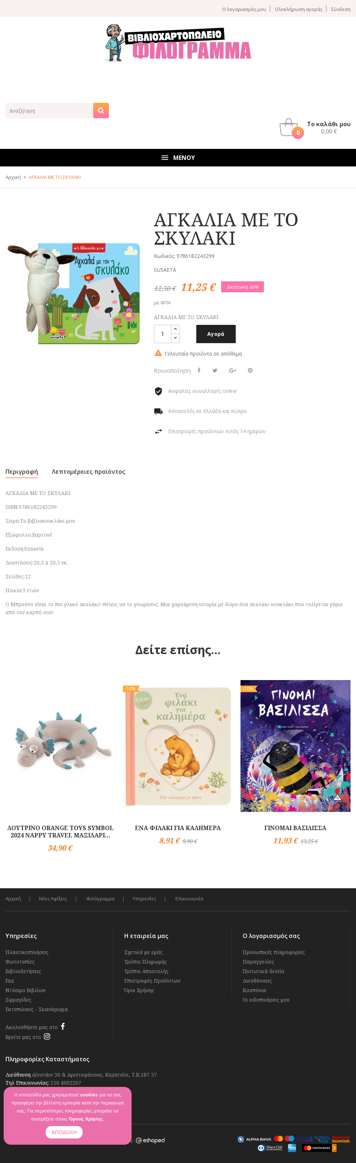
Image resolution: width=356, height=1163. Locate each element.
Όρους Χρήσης (86, 1119)
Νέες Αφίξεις (53, 899)
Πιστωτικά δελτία (263, 971)
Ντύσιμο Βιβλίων (25, 990)
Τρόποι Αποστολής (146, 971)
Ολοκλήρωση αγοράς (298, 9)
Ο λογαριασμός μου (244, 9)
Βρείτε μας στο (23, 1036)
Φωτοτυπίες (20, 961)
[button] (317, 127)
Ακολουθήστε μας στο (31, 1027)
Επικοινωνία (189, 899)
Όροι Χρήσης (139, 990)
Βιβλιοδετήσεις (23, 971)
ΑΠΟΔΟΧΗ (64, 1132)
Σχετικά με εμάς (143, 952)
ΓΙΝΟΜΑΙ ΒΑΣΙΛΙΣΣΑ (295, 828)
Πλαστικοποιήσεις (27, 952)
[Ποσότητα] (162, 334)
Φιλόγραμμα (100, 899)
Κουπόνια (254, 990)
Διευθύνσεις (257, 980)
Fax (9, 980)
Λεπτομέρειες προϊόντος (88, 472)
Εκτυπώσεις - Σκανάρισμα (36, 1009)
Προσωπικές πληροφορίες (274, 952)
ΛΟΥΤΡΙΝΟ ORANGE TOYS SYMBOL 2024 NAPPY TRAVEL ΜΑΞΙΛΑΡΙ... (60, 831)
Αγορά (216, 333)
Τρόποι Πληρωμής (145, 961)
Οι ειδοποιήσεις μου (266, 999)
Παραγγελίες (258, 961)
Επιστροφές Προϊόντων (152, 980)
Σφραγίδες (18, 999)
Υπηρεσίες (144, 899)
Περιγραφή (21, 472)
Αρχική (13, 899)
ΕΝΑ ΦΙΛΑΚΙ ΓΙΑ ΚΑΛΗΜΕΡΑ (178, 828)
